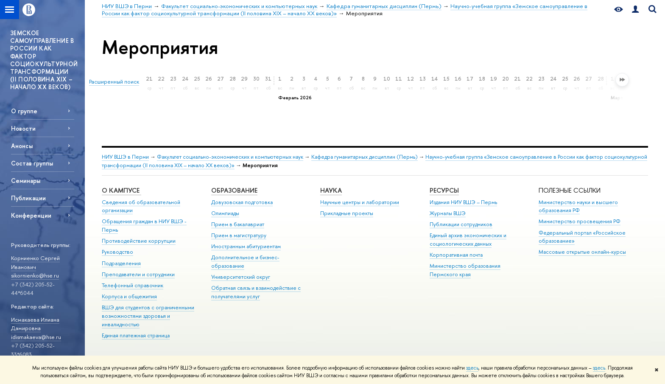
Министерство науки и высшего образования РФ (578, 206)
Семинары (25, 181)
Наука (331, 190)
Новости (23, 128)
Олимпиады (225, 213)
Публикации (28, 198)
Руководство (117, 251)
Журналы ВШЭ (448, 213)
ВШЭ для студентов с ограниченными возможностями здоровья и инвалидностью (148, 316)
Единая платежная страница (136, 335)
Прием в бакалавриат (237, 224)
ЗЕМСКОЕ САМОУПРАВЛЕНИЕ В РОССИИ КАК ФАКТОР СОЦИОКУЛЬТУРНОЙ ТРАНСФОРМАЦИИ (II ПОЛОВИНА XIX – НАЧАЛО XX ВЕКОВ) (44, 60)
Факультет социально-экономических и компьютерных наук (230, 156)
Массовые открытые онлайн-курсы (582, 251)
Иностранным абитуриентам (246, 246)
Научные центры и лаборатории (359, 202)
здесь (472, 367)
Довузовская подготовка (242, 202)
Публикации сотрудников (461, 224)
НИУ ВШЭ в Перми (125, 156)
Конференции (31, 215)
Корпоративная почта (456, 254)
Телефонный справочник (132, 285)
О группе (24, 111)
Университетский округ (240, 276)
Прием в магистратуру (238, 235)
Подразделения (121, 263)
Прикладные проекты (346, 213)
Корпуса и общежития (129, 296)
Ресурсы (444, 190)
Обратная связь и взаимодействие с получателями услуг (256, 292)
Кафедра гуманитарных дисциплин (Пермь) (364, 156)
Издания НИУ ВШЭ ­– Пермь (463, 202)
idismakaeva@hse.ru (36, 337)
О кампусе (121, 190)
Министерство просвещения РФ (579, 221)
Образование (234, 190)
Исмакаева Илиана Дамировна (35, 324)
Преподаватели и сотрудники (138, 274)
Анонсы (22, 146)
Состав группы (32, 163)
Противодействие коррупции (139, 240)
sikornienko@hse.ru (35, 275)
